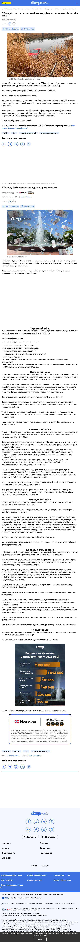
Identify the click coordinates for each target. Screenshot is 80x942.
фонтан (16, 751)
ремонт (6, 751)
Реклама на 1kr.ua (62, 875)
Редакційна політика (36, 875)
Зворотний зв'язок (62, 880)
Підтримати (6, 3)
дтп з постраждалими (49, 133)
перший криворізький (28, 133)
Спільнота (45, 848)
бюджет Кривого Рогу (40, 751)
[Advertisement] (40, 165)
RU (14, 24)
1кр (14, 133)
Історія (5, 848)
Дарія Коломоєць (13, 756)
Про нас (44, 843)
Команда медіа (34, 880)
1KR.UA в (12, 29)
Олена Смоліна (26, 197)
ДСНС (5, 133)
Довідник (6, 858)
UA (10, 24)
